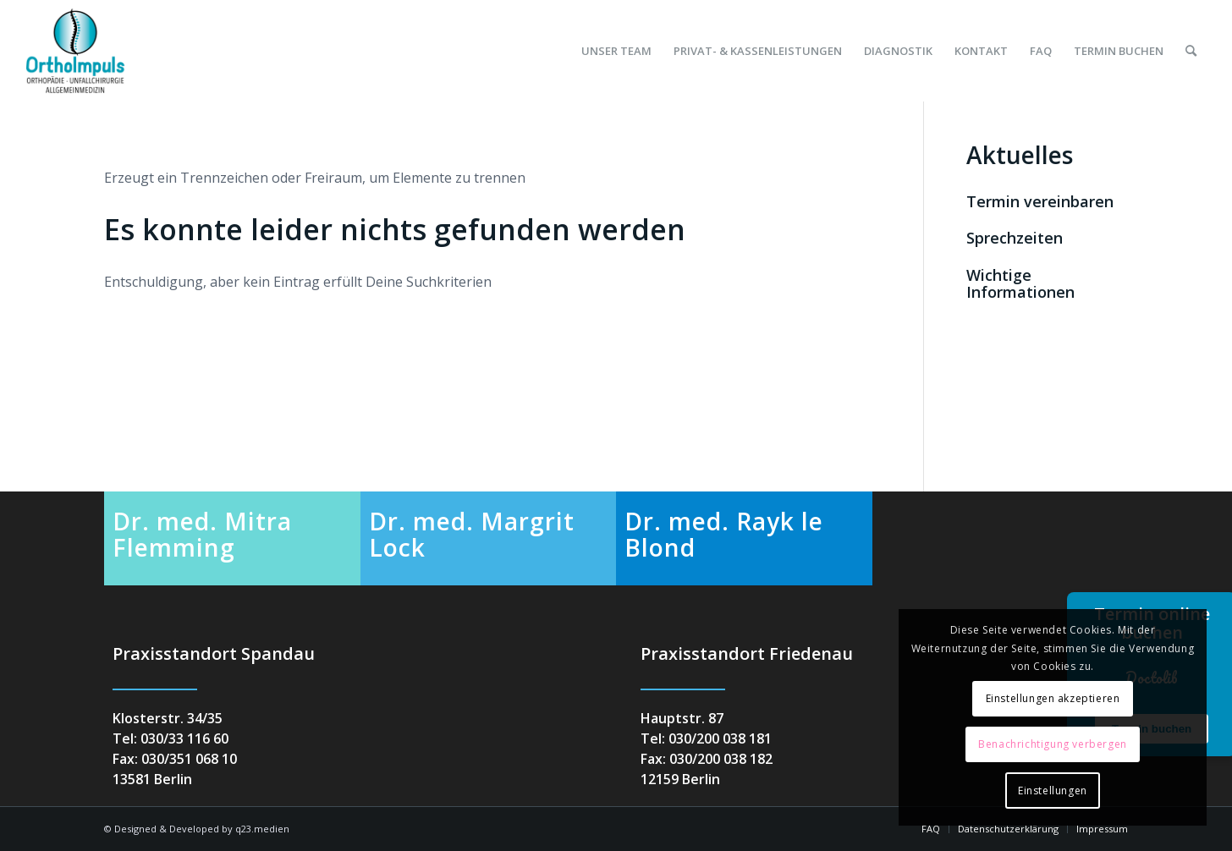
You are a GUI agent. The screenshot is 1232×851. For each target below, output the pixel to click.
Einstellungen (1052, 790)
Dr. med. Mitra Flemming (202, 534)
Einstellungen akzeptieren (1053, 698)
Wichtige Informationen (1020, 283)
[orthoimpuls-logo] (75, 51)
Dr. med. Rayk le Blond (723, 534)
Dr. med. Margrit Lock (472, 534)
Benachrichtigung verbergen (1052, 744)
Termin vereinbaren (1040, 201)
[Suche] (1190, 51)
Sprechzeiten (1014, 238)
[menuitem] (616, 51)
